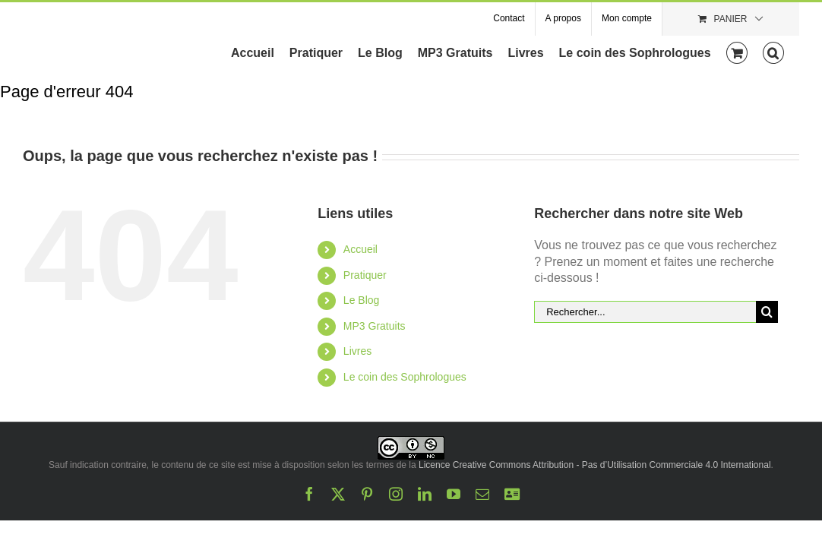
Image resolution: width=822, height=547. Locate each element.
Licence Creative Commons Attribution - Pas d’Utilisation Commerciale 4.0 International (595, 465)
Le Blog (361, 300)
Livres (357, 351)
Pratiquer (365, 275)
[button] (788, 51)
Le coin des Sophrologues (404, 377)
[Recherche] (767, 312)
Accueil (360, 249)
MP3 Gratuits (374, 326)
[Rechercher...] (645, 312)
